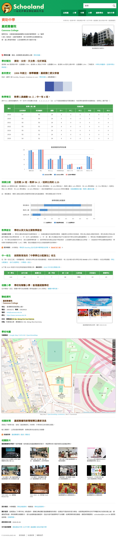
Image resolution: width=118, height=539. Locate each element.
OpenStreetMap (32, 335)
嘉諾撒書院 (112, 20)
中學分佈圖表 (100, 64)
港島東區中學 (81, 20)
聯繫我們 (40, 535)
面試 (22, 434)
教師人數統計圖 (88, 189)
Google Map (13, 335)
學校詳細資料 (22, 507)
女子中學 (89, 20)
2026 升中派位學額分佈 (52, 267)
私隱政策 (31, 535)
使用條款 (22, 535)
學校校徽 (42, 77)
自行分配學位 (14, 262)
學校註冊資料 (39, 507)
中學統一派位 (26, 262)
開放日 (27, 434)
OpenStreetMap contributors (56, 414)
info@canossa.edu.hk (14, 312)
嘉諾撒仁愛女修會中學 (100, 20)
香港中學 (72, 20)
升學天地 (66, 20)
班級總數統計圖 (76, 189)
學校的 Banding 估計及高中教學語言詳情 (34, 247)
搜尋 (87, 6)
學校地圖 (37, 55)
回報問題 (11, 517)
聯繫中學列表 (52, 289)
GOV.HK (22, 335)
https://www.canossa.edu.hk (16, 315)
